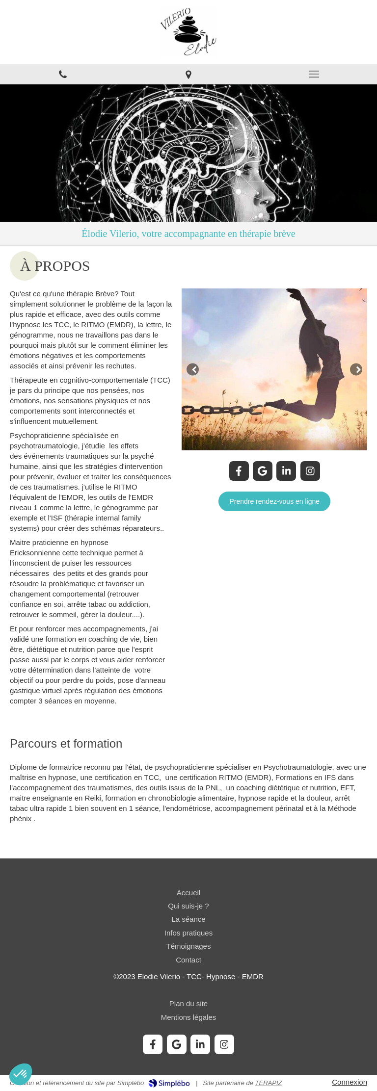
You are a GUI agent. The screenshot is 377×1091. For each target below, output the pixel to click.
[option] (274, 369)
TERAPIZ (268, 1083)
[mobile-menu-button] (314, 74)
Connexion (349, 1082)
